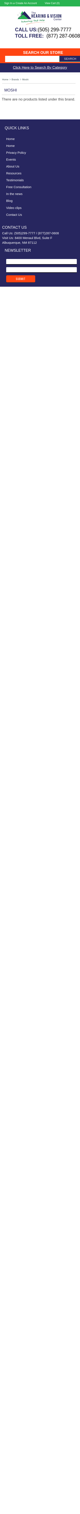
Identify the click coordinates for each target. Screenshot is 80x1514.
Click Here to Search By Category (40, 67)
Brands (15, 79)
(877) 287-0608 (63, 36)
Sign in (8, 3)
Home (5, 79)
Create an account (26, 3)
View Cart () (52, 3)
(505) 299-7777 (54, 29)
